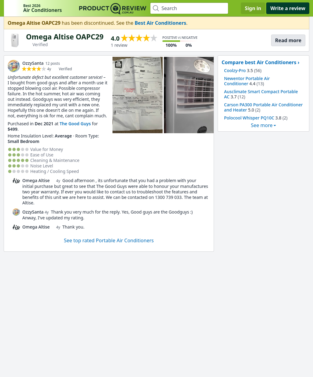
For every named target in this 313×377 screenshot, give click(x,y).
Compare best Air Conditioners (259, 62)
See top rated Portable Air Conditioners (109, 240)
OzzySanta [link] (33, 63)
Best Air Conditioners (160, 23)
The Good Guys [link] (75, 123)
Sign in (253, 8)
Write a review (287, 8)
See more (262, 125)
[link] (14, 66)
